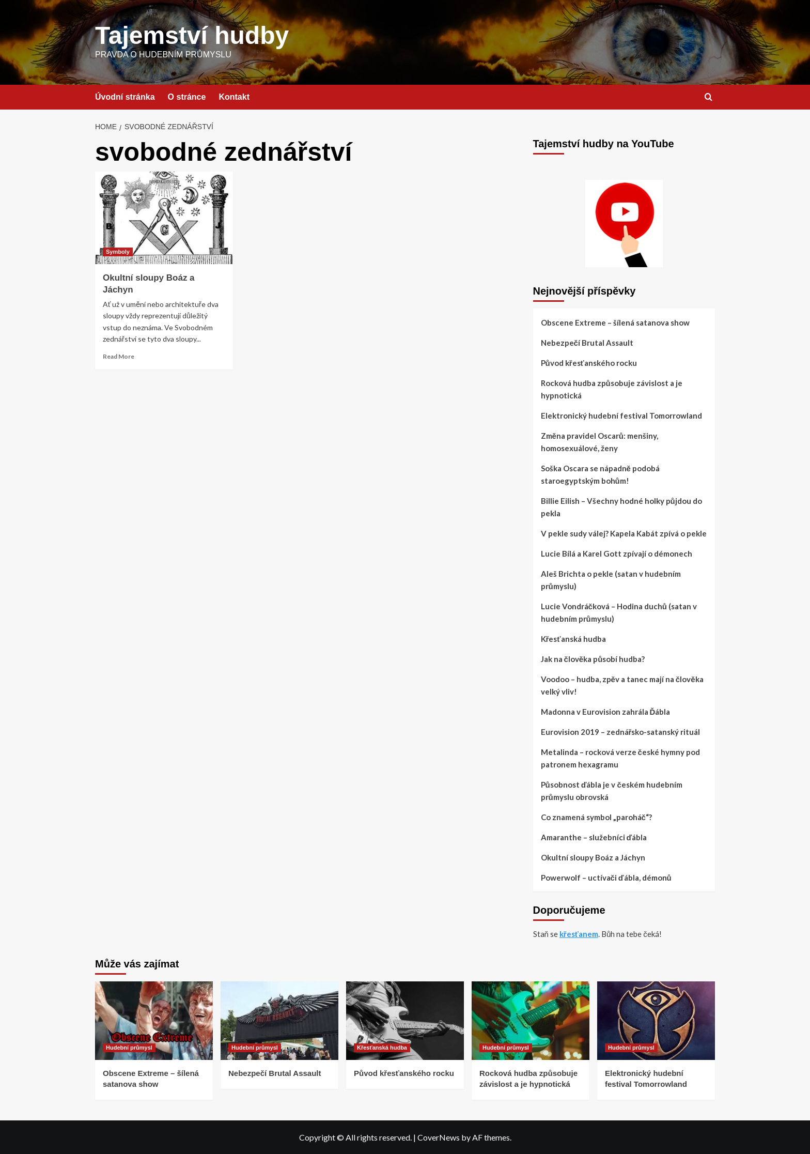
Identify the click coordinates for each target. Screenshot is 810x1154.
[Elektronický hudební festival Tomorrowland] (656, 1020)
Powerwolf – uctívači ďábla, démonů (606, 877)
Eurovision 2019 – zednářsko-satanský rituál (620, 731)
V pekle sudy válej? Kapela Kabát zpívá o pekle (624, 533)
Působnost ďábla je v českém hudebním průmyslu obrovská (611, 791)
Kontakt (234, 97)
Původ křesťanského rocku (589, 362)
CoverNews (438, 1137)
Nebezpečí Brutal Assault (587, 342)
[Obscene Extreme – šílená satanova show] (154, 1020)
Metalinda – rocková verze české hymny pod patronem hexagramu (620, 758)
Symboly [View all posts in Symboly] (118, 252)
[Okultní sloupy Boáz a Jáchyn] (164, 218)
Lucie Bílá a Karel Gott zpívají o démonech (616, 553)
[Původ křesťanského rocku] (405, 1020)
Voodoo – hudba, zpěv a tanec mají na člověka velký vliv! (622, 685)
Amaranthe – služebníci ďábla (594, 837)
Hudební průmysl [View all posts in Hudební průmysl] (129, 1047)
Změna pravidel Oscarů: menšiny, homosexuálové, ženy (600, 442)
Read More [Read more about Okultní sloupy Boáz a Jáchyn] (118, 356)
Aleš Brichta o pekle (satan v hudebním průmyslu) (611, 580)
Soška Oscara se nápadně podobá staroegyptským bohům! (600, 474)
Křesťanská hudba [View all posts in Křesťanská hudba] (382, 1047)
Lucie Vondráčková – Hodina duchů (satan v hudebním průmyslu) (619, 612)
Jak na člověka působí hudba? (593, 659)
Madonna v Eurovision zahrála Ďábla (606, 711)
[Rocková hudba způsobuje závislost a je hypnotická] (530, 1020)
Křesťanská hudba (573, 638)
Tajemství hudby (192, 35)
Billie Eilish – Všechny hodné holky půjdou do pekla (621, 507)
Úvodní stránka (125, 97)
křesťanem (578, 933)
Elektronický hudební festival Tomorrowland (621, 415)
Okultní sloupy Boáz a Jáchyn (593, 857)
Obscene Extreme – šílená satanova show (615, 322)
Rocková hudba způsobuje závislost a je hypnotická (611, 389)
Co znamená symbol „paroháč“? (596, 817)
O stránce (187, 97)
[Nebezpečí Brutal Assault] (279, 1020)
